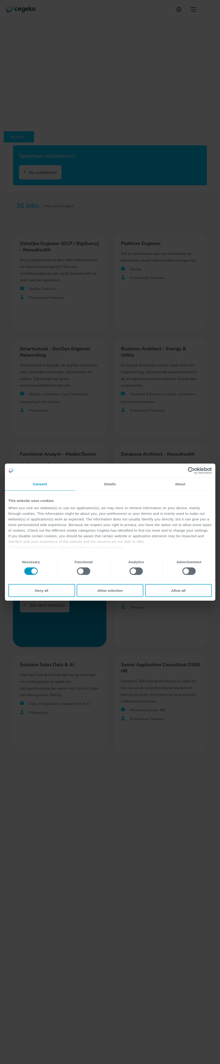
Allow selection (110, 590)
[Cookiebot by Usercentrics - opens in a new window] (191, 470)
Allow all (178, 590)
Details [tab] (110, 484)
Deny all (41, 590)
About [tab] (180, 484)
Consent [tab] (40, 484)
